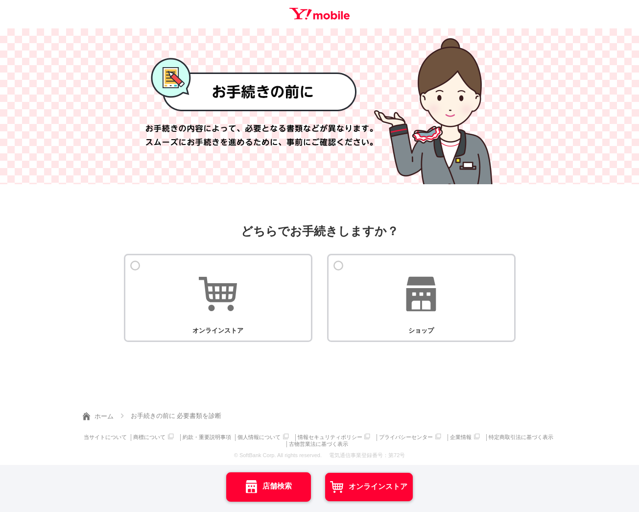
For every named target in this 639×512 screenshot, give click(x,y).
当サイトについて (139, 436)
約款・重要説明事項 (242, 436)
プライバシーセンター (445, 436)
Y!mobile (319, 13)
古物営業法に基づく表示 (355, 442)
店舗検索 (249, 485)
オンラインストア (407, 485)
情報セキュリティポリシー (367, 436)
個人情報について (295, 436)
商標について (184, 436)
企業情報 (500, 436)
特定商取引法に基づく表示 (286, 442)
